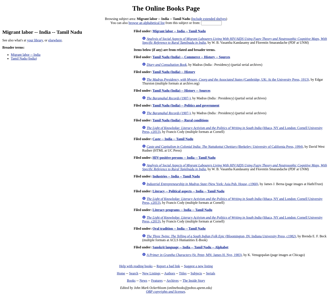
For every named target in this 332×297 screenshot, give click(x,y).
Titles (183, 273)
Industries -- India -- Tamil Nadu (176, 176)
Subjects (196, 273)
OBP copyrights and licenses (165, 291)
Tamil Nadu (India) (24, 58)
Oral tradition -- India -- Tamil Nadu (179, 228)
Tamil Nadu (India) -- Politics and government (185, 105)
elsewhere (55, 40)
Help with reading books (136, 266)
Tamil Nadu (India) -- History (173, 72)
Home (121, 273)
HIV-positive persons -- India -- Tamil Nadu (184, 157)
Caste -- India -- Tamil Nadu (172, 139)
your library (35, 40)
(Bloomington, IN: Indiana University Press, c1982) (221, 236)
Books (131, 280)
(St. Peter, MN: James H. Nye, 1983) (194, 255)
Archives (172, 280)
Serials (210, 273)
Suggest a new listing (198, 266)
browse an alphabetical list (147, 23)
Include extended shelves (209, 19)
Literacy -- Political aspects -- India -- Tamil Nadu (188, 191)
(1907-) (169, 98)
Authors (169, 273)
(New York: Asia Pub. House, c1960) (202, 184)
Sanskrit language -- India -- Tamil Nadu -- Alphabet (190, 247)
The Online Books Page (166, 8)
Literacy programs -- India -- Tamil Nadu (182, 210)
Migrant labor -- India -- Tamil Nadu (179, 31)
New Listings (151, 273)
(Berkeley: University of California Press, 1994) (225, 146)
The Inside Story (194, 280)
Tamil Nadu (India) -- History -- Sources (181, 90)
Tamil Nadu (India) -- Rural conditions (180, 120)
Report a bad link (168, 266)
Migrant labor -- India (25, 54)
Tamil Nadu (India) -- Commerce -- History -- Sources (191, 57)
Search (133, 273)
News (143, 280)
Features (157, 280)
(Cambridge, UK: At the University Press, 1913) (228, 79)
